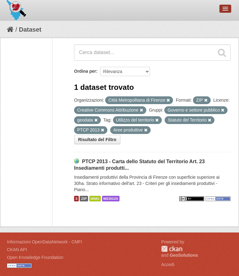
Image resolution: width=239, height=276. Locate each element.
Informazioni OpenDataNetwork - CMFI (44, 241)
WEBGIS (110, 198)
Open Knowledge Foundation (35, 257)
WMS (95, 198)
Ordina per (85, 71)
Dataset (30, 29)
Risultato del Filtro (97, 139)
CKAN (171, 249)
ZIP (84, 198)
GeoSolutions (184, 255)
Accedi (167, 264)
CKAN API (17, 249)
